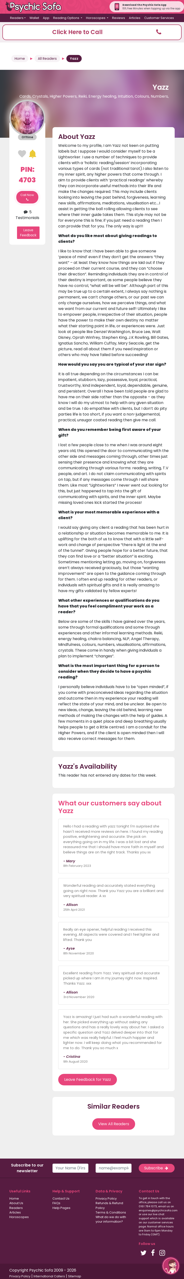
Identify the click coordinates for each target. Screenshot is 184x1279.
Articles (134, 18)
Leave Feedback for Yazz (87, 1079)
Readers (16, 1208)
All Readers (47, 58)
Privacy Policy (106, 1198)
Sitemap (74, 1276)
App (46, 18)
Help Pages (61, 1208)
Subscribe (156, 1168)
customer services (160, 1222)
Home (20, 58)
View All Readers (113, 1124)
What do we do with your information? (111, 1219)
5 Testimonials (27, 214)
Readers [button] (16, 18)
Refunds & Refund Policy (109, 1205)
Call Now (27, 197)
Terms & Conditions (111, 1212)
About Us (16, 1203)
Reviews (118, 18)
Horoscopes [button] (96, 18)
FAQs (56, 1203)
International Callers (49, 1276)
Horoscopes (19, 1217)
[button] (92, 32)
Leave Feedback (28, 233)
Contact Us (60, 1198)
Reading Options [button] (66, 18)
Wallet (34, 18)
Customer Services (159, 18)
